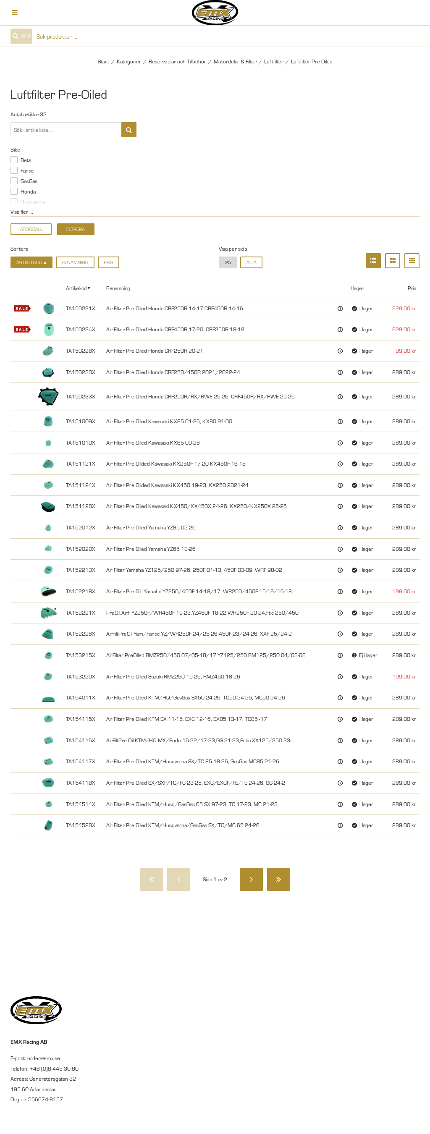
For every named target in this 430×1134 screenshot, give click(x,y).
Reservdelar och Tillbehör (177, 61)
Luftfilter (273, 61)
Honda (28, 191)
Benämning (75, 262)
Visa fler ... (21, 211)
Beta (26, 160)
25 (228, 262)
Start (103, 61)
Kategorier (129, 61)
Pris (108, 262)
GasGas (29, 181)
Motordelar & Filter (235, 61)
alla (251, 262)
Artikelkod (76, 287)
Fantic (27, 170)
